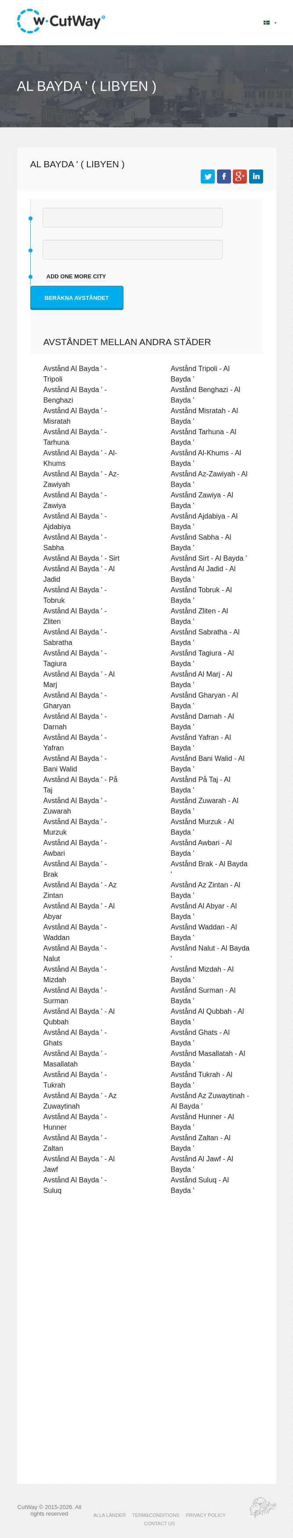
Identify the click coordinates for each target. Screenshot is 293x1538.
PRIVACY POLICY (206, 1515)
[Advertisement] (146, 1278)
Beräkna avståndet (77, 298)
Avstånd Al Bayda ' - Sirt (81, 558)
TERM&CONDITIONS (156, 1515)
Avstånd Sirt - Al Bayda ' (209, 558)
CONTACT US (159, 1523)
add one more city (76, 276)
